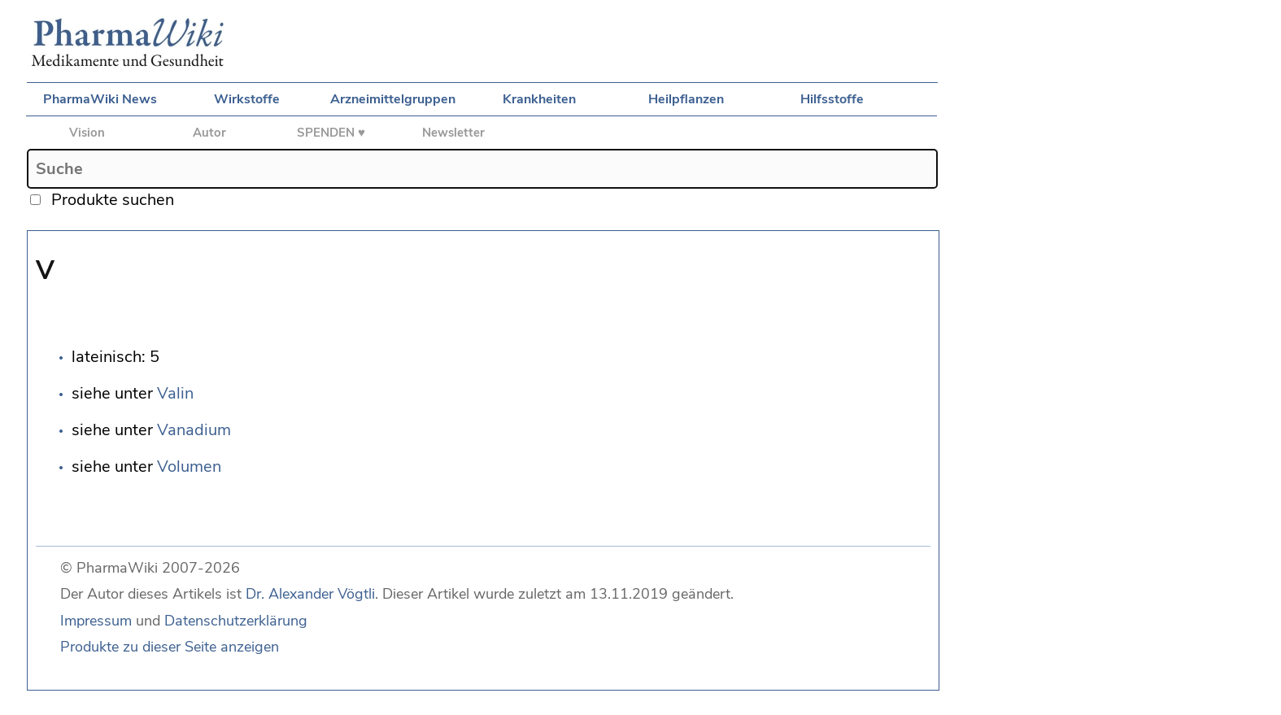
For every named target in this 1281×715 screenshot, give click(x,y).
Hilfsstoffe (832, 99)
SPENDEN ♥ (331, 132)
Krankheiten (539, 99)
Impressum (96, 620)
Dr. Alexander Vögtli (310, 594)
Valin (175, 393)
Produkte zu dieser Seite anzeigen (169, 646)
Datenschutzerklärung (235, 620)
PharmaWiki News (100, 99)
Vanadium (194, 430)
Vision (87, 132)
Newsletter (453, 132)
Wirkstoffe (247, 99)
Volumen (189, 466)
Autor (209, 132)
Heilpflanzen (686, 99)
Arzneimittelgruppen (392, 99)
